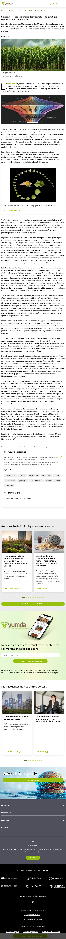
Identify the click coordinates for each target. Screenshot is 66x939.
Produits (5, 820)
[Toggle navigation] (63, 4)
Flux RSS (4, 828)
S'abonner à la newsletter (30, 661)
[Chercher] (49, 4)
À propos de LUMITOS (32, 915)
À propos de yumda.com (33, 919)
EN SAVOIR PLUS (33, 780)
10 (43, 597)
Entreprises (6, 813)
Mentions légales (12, 932)
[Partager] (53, 4)
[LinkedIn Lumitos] (33, 902)
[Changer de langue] (57, 4)
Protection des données (51, 932)
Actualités (5, 805)
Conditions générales (30, 932)
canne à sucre (12, 84)
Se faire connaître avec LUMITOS (32, 910)
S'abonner (33, 858)
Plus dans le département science (33, 604)
